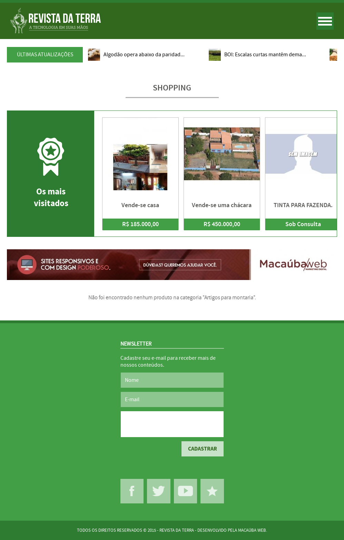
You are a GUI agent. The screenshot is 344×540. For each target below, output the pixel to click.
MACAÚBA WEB (252, 530)
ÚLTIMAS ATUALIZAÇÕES (45, 54)
